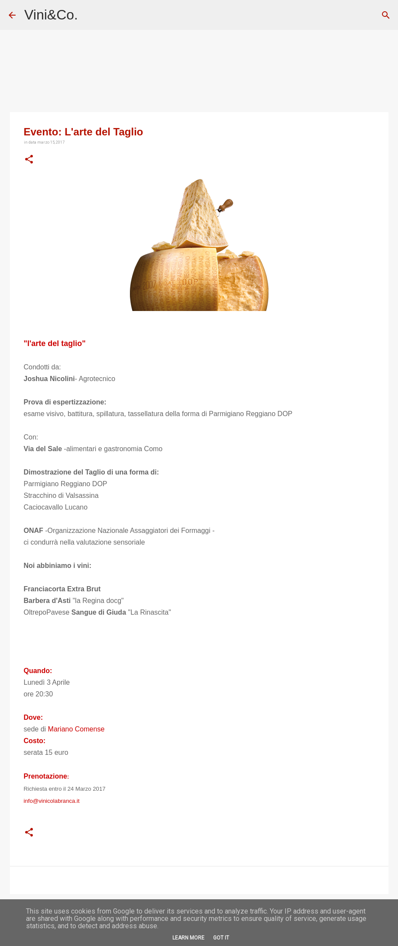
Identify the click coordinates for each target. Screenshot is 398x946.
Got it (221, 938)
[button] (29, 159)
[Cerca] (386, 15)
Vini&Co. (51, 14)
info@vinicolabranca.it (52, 801)
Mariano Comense (76, 729)
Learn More (188, 938)
